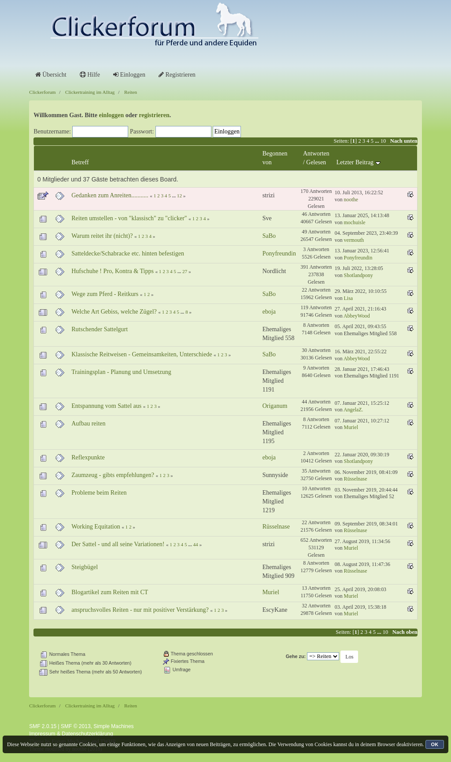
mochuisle (355, 222)
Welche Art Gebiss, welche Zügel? (114, 311)
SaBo (269, 236)
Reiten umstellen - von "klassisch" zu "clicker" (129, 218)
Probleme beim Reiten (98, 492)
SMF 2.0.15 (42, 726)
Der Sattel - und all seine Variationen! (117, 544)
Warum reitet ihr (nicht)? (102, 236)
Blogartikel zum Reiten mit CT (109, 592)
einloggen (111, 115)
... (378, 141)
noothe (351, 199)
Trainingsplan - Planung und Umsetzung (121, 372)
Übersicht (51, 74)
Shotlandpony (358, 275)
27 (184, 271)
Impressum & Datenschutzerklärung (71, 734)
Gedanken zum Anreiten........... (109, 195)
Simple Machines (113, 726)
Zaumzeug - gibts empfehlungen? (112, 475)
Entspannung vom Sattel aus (106, 406)
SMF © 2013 (76, 726)
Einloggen (129, 74)
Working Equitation (95, 526)
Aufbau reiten (88, 423)
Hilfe (90, 74)
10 (383, 141)
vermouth (354, 240)
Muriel (351, 427)
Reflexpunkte (87, 457)
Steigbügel (84, 567)
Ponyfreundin (279, 253)
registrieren (154, 115)
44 (195, 544)
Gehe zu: (296, 656)
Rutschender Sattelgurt (99, 329)
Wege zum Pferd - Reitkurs (104, 294)
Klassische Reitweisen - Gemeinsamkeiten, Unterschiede (141, 354)
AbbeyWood (357, 316)
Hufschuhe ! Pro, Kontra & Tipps (112, 271)
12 (179, 195)
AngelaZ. (353, 410)
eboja (269, 311)
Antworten (316, 153)
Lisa (348, 298)
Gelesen (316, 162)
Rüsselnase (355, 479)
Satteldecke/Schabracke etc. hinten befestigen (127, 253)
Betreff (80, 162)
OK (435, 744)
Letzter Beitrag (358, 162)
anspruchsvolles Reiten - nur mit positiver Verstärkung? (140, 610)
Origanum (275, 406)
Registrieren (177, 74)
